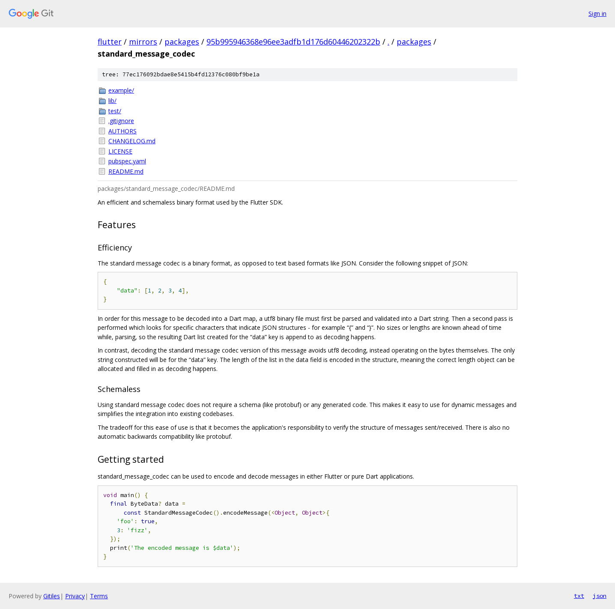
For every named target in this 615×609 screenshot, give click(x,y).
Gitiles (51, 596)
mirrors (143, 41)
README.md (125, 171)
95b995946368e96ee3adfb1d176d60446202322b (293, 41)
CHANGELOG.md (131, 141)
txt (579, 596)
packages (181, 41)
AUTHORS (122, 131)
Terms (99, 596)
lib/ (112, 100)
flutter (110, 41)
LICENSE (120, 151)
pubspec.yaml (127, 161)
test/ (114, 111)
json (599, 596)
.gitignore (121, 121)
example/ (121, 90)
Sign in (597, 13)
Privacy (75, 596)
